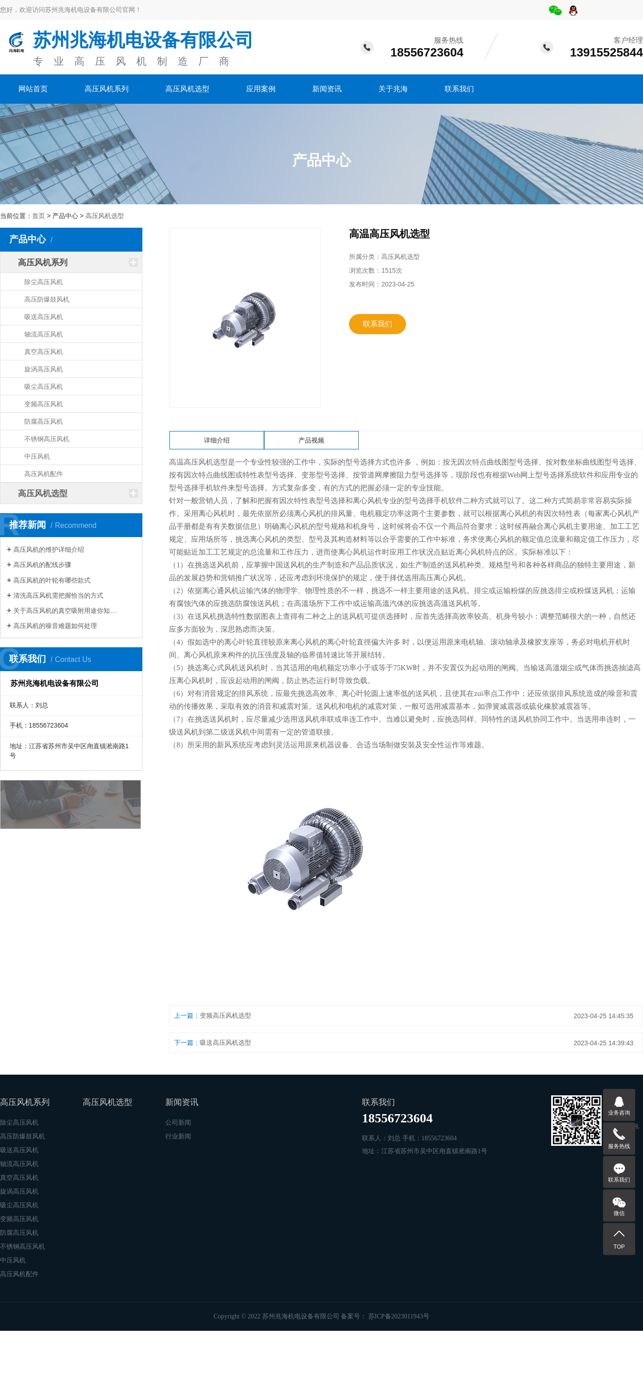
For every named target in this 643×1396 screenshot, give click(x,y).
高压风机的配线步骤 (42, 564)
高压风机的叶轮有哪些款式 (51, 580)
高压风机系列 (107, 89)
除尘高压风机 (43, 282)
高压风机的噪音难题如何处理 (55, 625)
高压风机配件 (43, 473)
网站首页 (33, 89)
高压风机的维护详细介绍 (48, 549)
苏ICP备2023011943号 (398, 1316)
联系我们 (459, 89)
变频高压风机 (43, 404)
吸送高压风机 (43, 316)
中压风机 (37, 456)
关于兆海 (393, 89)
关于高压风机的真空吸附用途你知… (64, 610)
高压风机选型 (187, 89)
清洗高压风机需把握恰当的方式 (58, 595)
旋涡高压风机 (43, 369)
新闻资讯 (327, 89)
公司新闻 (178, 1122)
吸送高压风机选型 (225, 1042)
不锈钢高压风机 (46, 439)
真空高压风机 (43, 351)
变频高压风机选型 (225, 1015)
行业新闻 (178, 1136)
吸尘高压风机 (43, 386)
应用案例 (261, 89)
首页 (38, 215)
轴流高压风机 (43, 334)
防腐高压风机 (43, 421)
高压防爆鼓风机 (46, 299)
